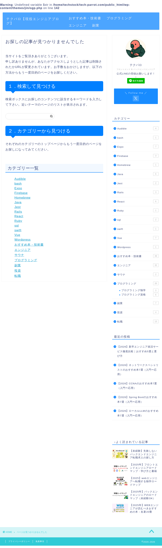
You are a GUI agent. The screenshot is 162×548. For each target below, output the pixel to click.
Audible (20, 179)
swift (17, 230)
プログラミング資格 (140, 295)
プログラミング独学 (140, 290)
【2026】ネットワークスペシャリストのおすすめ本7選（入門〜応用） (138, 370)
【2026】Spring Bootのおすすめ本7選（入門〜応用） (137, 399)
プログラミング (119, 18)
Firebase (21, 193)
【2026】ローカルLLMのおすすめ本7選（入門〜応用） (138, 413)
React (18, 216)
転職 (17, 276)
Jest (17, 207)
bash (18, 183)
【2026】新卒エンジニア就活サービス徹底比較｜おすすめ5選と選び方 (138, 351)
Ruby (18, 221)
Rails (18, 211)
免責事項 (40, 541)
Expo (18, 188)
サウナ (19, 255)
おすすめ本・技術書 (85, 18)
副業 (95, 25)
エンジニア (78, 25)
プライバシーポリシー (19, 541)
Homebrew (22, 197)
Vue (17, 235)
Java (17, 202)
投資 (17, 270)
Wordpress (22, 239)
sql (16, 225)
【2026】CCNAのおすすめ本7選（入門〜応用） (137, 386)
